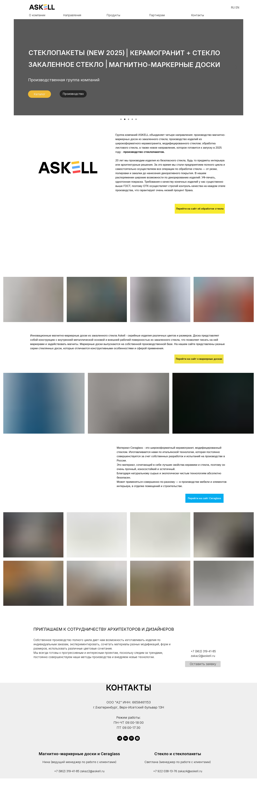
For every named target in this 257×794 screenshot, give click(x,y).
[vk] (125, 738)
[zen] (137, 738)
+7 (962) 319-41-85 (66, 771)
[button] (203, 664)
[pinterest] (131, 738)
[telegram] (119, 738)
